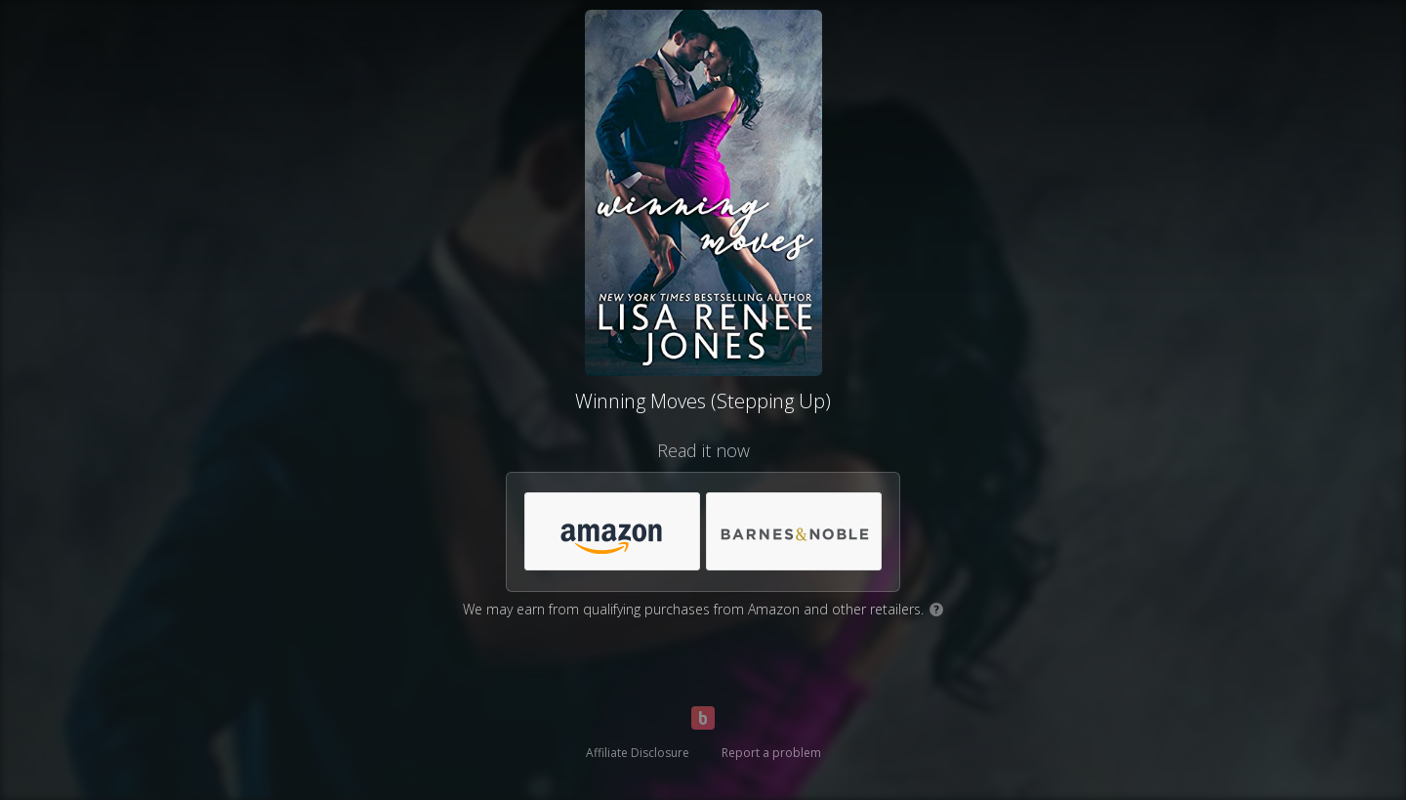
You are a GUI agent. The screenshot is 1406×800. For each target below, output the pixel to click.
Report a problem (771, 752)
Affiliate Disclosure (637, 752)
